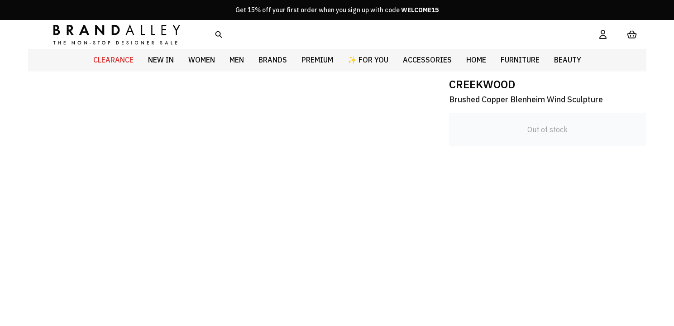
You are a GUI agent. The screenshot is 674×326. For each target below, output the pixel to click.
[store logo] (109, 34)
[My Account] (602, 34)
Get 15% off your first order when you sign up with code (337, 10)
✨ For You (368, 59)
